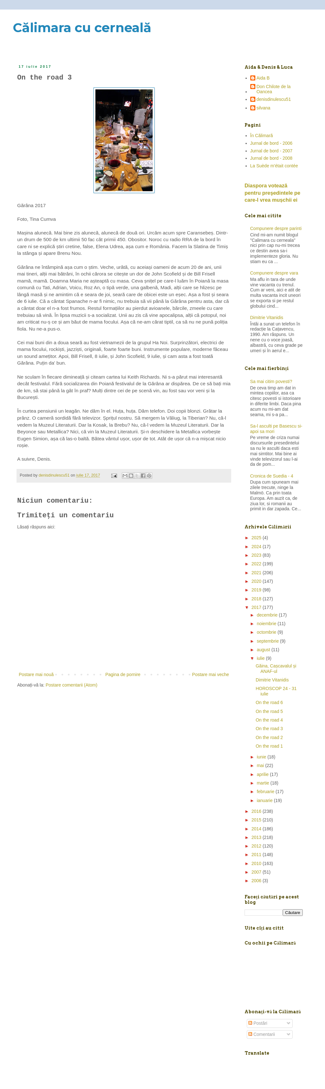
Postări (257, 1023)
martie (263, 782)
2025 (257, 537)
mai (261, 765)
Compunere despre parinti (276, 228)
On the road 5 (269, 711)
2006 (257, 880)
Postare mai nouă (36, 674)
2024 (257, 546)
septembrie (268, 641)
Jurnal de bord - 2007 (271, 150)
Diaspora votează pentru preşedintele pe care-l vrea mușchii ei (272, 193)
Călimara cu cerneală (82, 27)
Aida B (263, 77)
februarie (266, 791)
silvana (264, 107)
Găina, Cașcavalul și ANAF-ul (276, 668)
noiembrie (267, 623)
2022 (257, 563)
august (264, 649)
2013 (257, 837)
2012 (257, 845)
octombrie (267, 632)
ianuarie (265, 800)
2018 (257, 598)
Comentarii (261, 1034)
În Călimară (261, 135)
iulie (261, 658)
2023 (257, 555)
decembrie (268, 615)
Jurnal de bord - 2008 (271, 158)
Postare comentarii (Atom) (72, 685)
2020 (257, 581)
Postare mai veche (210, 674)
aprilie (263, 774)
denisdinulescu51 (274, 99)
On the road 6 (269, 702)
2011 (257, 854)
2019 (257, 589)
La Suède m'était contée (274, 165)
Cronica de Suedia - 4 (271, 475)
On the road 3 (269, 728)
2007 (257, 872)
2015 (257, 819)
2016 (257, 811)
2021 (257, 572)
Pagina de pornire (123, 674)
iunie (262, 756)
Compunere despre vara (274, 273)
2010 (257, 863)
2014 (257, 828)
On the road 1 (269, 746)
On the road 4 (269, 720)
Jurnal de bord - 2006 (271, 143)
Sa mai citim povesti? (271, 381)
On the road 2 (269, 737)
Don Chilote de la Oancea (274, 89)
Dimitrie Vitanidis (266, 317)
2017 (257, 607)
